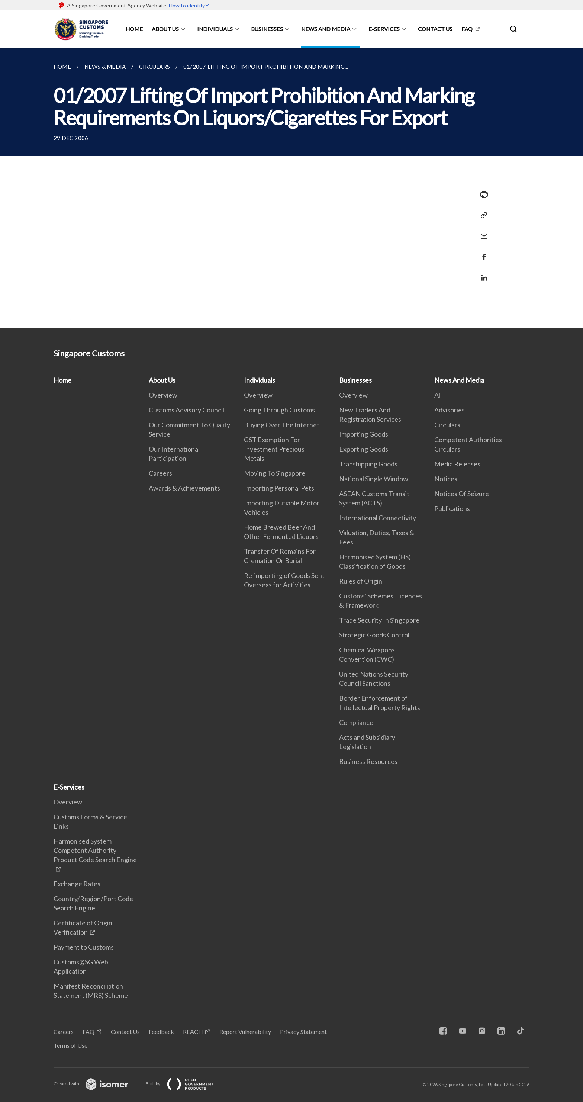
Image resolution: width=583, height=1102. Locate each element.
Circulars (447, 425)
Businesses (267, 29)
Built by (185, 1083)
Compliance (356, 722)
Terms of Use (70, 1045)
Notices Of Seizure (461, 493)
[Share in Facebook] (482, 252)
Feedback (161, 1031)
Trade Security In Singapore (379, 620)
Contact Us (435, 29)
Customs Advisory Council (186, 410)
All (438, 395)
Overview (163, 395)
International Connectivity (377, 518)
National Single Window (373, 479)
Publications (452, 508)
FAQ (467, 29)
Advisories (449, 410)
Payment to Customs (84, 947)
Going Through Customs (279, 410)
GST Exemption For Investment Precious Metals (274, 449)
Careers (160, 473)
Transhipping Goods (368, 464)
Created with (97, 1083)
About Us (165, 29)
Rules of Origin (360, 581)
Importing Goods (363, 434)
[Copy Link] (482, 215)
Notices (445, 479)
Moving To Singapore (274, 473)
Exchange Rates (77, 884)
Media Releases (457, 464)
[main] (291, 188)
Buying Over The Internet (281, 425)
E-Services (384, 29)
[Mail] (482, 231)
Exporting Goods (363, 449)
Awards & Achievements (184, 488)
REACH (193, 1031)
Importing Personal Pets (279, 488)
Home (134, 29)
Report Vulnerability (245, 1031)
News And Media (325, 29)
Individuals (215, 29)
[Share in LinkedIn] (482, 273)
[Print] (482, 194)
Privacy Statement (303, 1031)
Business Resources (368, 761)
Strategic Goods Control (374, 635)
